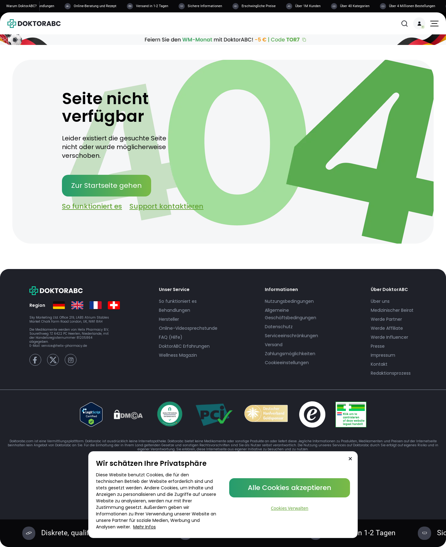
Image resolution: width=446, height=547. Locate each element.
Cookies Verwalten (289, 508)
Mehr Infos (144, 527)
